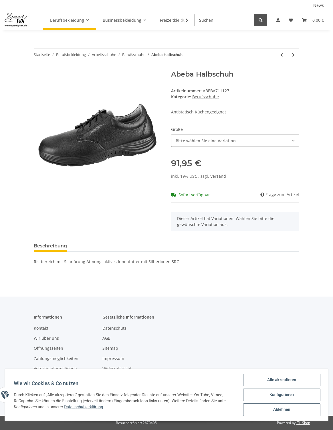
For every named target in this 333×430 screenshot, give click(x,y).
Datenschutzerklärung (83, 407)
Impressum (113, 358)
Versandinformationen (55, 368)
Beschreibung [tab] (50, 246)
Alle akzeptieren (281, 380)
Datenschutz (114, 328)
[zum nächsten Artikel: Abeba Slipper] (293, 55)
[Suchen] (224, 20)
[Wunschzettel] (291, 20)
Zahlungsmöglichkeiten (56, 358)
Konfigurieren (281, 395)
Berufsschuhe (205, 96)
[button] (278, 20)
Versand (218, 176)
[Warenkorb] (313, 20)
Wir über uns (46, 338)
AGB (106, 338)
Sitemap (110, 348)
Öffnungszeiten (48, 348)
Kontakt (41, 328)
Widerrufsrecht (117, 368)
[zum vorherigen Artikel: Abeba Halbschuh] (282, 55)
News (318, 5)
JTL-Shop (303, 422)
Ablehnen (281, 409)
